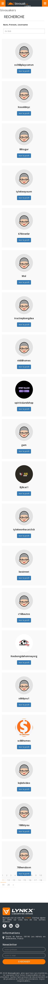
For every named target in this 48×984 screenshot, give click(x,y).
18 (41, 872)
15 (25, 872)
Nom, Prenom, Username (15, 24)
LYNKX (28, 917)
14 (19, 872)
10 (40, 867)
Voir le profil (24, 71)
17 (35, 872)
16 (30, 872)
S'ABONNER (24, 962)
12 (8, 872)
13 (14, 872)
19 (3, 877)
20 (8, 877)
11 (3, 872)
